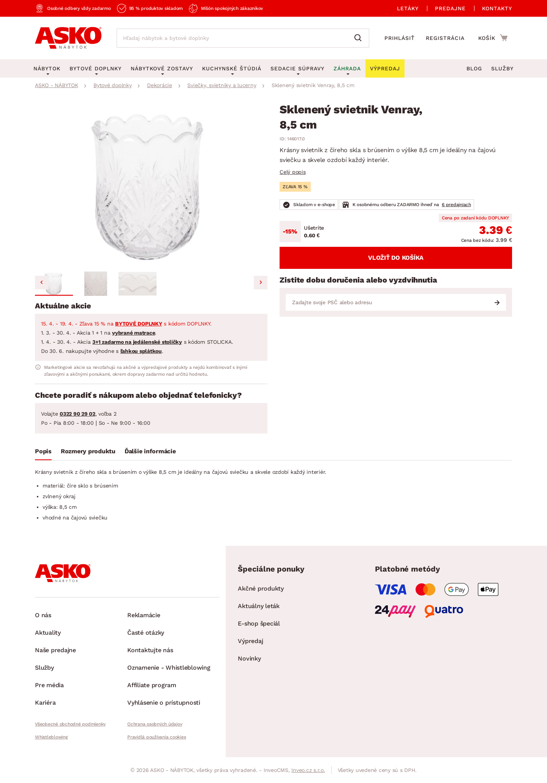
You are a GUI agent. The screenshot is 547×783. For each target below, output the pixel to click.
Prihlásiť (399, 38)
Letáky (408, 8)
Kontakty (497, 8)
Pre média (49, 685)
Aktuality (48, 632)
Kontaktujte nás (150, 650)
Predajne (450, 8)
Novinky (249, 658)
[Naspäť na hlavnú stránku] (68, 38)
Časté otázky (145, 632)
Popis (43, 451)
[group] (151, 186)
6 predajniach (456, 204)
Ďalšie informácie (150, 451)
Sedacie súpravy (297, 68)
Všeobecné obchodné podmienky (70, 724)
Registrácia (445, 38)
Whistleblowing (51, 737)
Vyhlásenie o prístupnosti (163, 702)
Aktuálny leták (259, 606)
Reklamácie (143, 615)
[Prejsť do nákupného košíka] (493, 38)
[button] (54, 284)
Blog (474, 68)
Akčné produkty (261, 588)
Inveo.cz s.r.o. (308, 770)
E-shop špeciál (259, 623)
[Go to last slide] (42, 282)
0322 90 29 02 (77, 414)
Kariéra (45, 702)
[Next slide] (260, 282)
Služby (502, 68)
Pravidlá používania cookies (156, 737)
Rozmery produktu (88, 451)
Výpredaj (250, 641)
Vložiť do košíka (396, 257)
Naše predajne (55, 650)
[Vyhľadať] (359, 38)
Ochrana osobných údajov (154, 724)
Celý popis (293, 172)
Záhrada (347, 68)
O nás (43, 615)
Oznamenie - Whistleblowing (168, 667)
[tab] (43, 453)
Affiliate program (151, 685)
